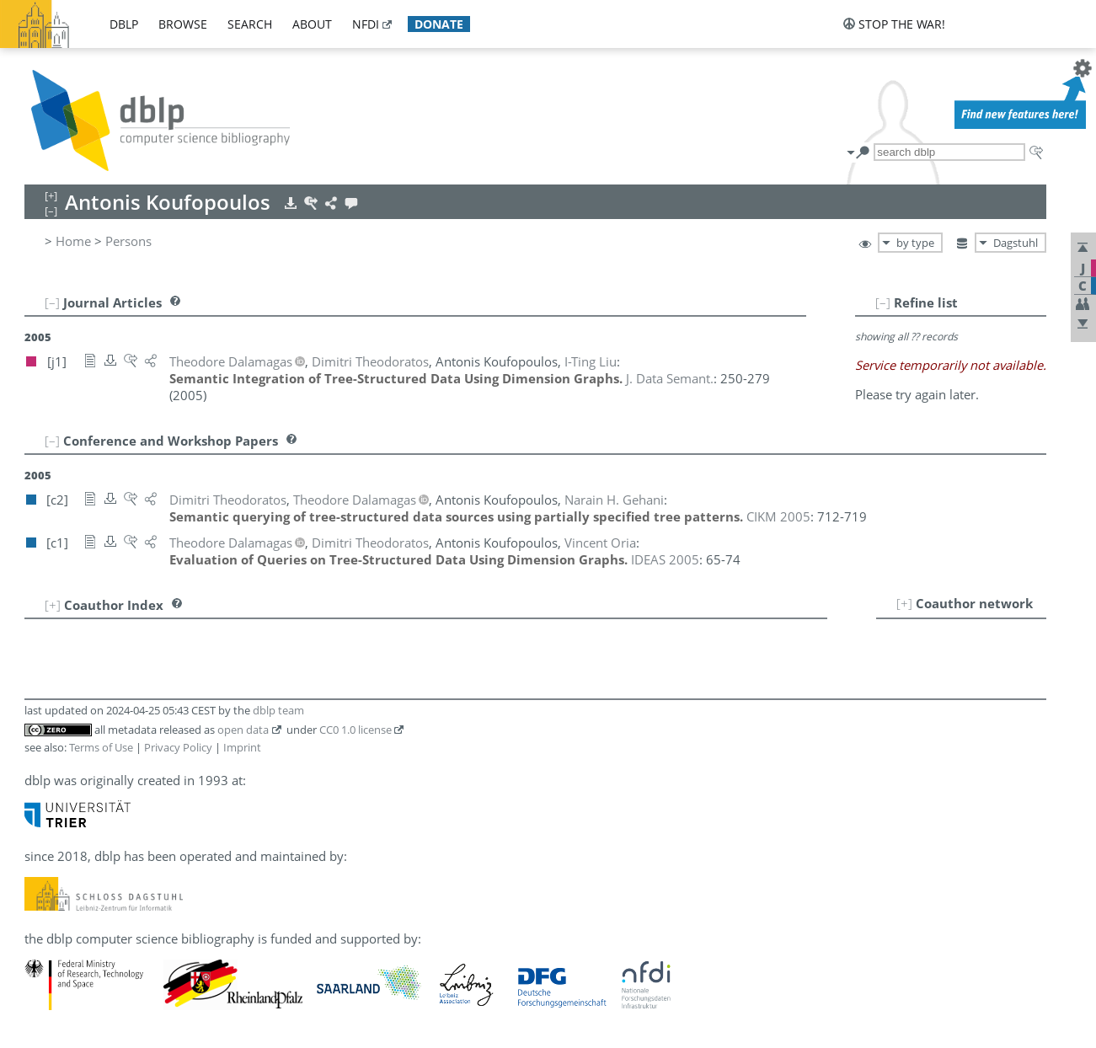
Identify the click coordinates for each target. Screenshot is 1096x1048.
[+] (904, 603)
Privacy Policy (178, 747)
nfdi (365, 24)
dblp (124, 24)
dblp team (278, 710)
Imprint (242, 747)
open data (243, 729)
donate (438, 24)
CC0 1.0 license (355, 729)
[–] (882, 302)
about (312, 24)
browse (182, 24)
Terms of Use (101, 747)
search (249, 24)
